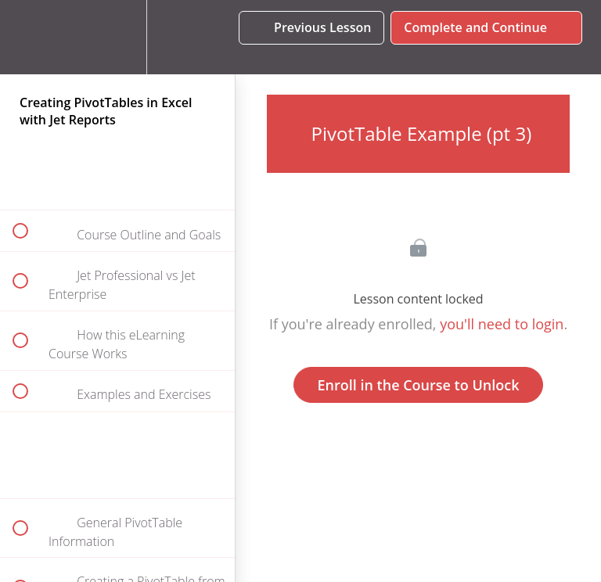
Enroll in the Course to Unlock (419, 384)
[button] (29, 37)
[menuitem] (117, 37)
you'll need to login (501, 323)
